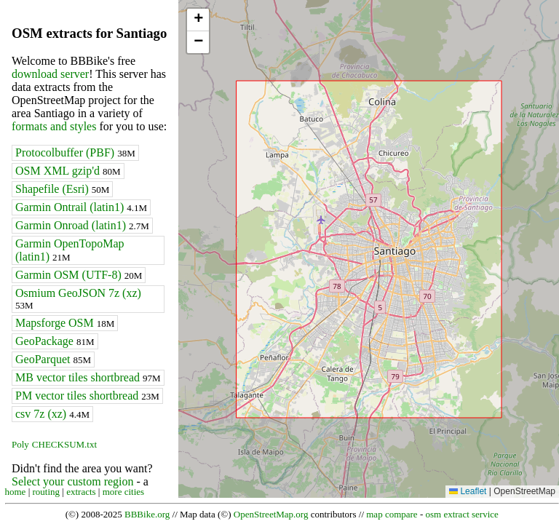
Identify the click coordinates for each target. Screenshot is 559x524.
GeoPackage (55, 341)
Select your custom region (73, 481)
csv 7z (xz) (52, 414)
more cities (123, 491)
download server (50, 74)
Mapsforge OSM (64, 323)
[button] (198, 20)
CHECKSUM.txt (64, 444)
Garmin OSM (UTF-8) (78, 275)
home (15, 491)
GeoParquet (53, 359)
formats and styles (54, 126)
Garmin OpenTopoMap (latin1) (69, 250)
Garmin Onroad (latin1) (82, 225)
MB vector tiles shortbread (88, 377)
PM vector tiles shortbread (87, 395)
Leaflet (467, 491)
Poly (20, 444)
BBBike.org (147, 514)
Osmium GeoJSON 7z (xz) (78, 299)
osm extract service (461, 514)
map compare (391, 514)
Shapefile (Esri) (62, 189)
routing (46, 491)
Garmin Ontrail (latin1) (81, 207)
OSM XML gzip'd (68, 170)
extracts (80, 491)
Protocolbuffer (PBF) (75, 152)
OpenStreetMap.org (271, 514)
